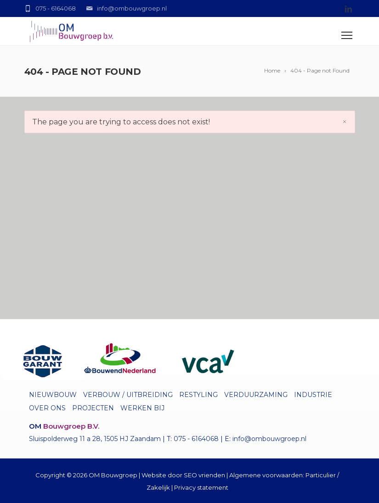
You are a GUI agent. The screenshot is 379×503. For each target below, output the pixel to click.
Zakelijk (158, 487)
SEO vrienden (204, 475)
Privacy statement (201, 487)
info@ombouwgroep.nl (269, 439)
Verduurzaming (256, 395)
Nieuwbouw (53, 395)
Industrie (313, 395)
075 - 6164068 (196, 439)
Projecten (93, 408)
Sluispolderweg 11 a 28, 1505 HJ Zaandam (95, 439)
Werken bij (142, 408)
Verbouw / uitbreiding (128, 395)
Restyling (198, 395)
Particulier (320, 475)
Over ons (47, 408)
